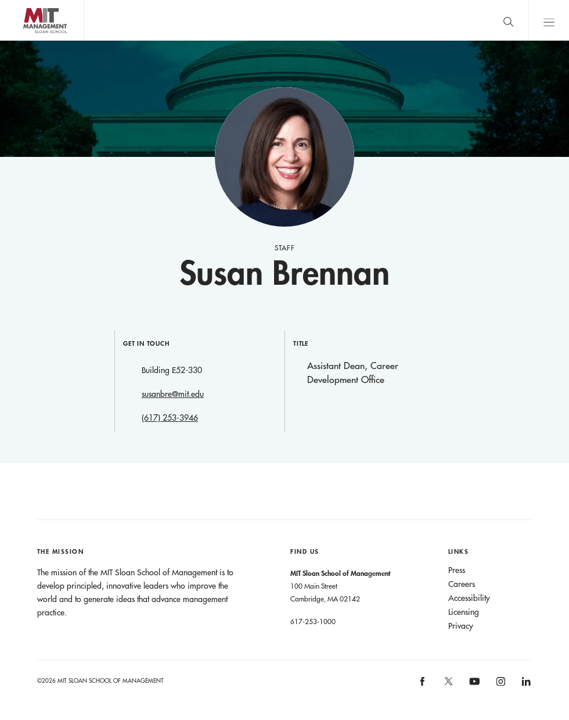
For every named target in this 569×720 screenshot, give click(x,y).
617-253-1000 (313, 621)
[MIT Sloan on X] (448, 685)
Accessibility (469, 598)
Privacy (460, 626)
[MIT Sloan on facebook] (423, 685)
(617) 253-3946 (170, 418)
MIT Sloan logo (29, 40)
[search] (508, 20)
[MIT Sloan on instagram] (499, 685)
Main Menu (548, 20)
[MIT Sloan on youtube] (472, 687)
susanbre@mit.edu (173, 394)
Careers (461, 584)
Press (456, 570)
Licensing (463, 612)
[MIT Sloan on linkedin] (525, 685)
